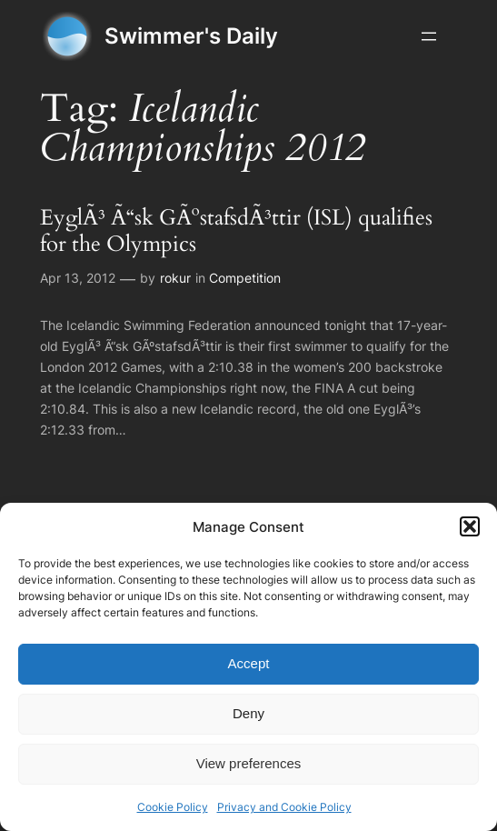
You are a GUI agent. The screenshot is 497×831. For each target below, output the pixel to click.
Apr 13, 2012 (77, 277)
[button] (470, 526)
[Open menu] (429, 36)
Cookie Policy (172, 807)
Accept (249, 663)
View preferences (249, 763)
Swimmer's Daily (191, 36)
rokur (175, 277)
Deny (248, 713)
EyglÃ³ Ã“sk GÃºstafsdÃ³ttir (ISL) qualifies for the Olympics (236, 231)
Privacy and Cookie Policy (284, 807)
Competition (245, 277)
